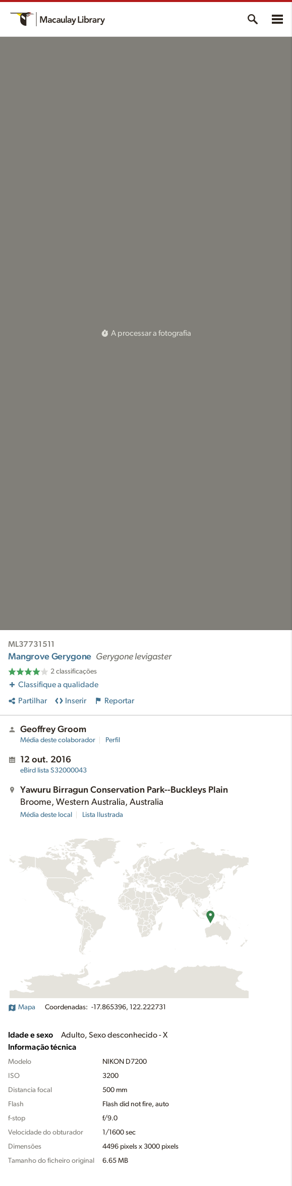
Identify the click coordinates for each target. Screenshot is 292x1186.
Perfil (112, 740)
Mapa (21, 1007)
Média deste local (46, 814)
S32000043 (53, 770)
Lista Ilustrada (102, 814)
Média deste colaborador (57, 740)
